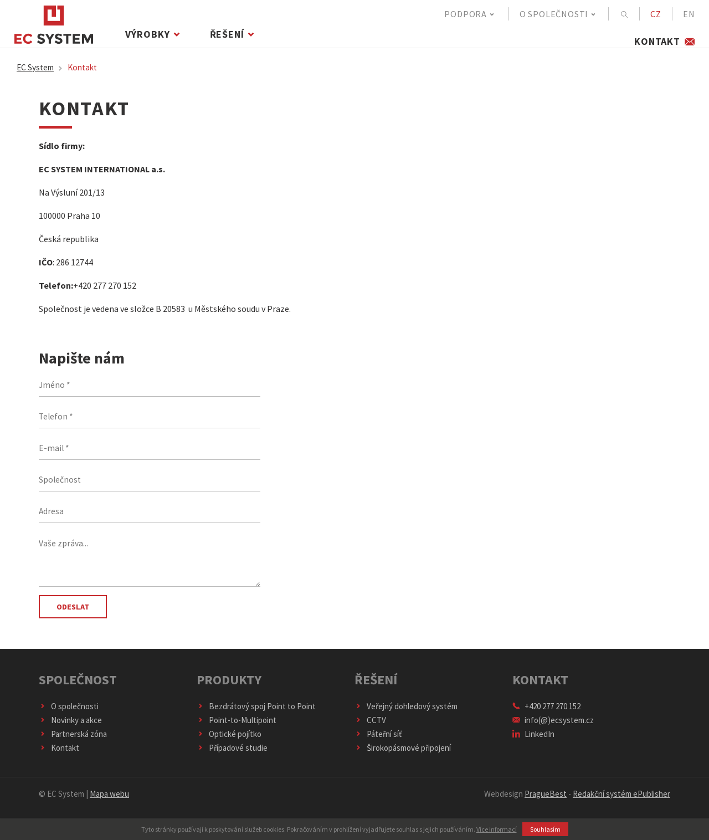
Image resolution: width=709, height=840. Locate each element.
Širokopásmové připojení (402, 755)
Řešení (235, 41)
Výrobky (155, 41)
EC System (42, 74)
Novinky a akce (70, 728)
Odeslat (74, 614)
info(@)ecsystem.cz (553, 728)
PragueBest (546, 801)
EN (689, 13)
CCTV (370, 728)
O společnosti (558, 13)
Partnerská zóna (73, 741)
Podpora (469, 13)
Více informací (496, 829)
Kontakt (664, 41)
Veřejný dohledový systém (406, 714)
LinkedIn (533, 741)
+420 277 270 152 (546, 714)
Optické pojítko (229, 741)
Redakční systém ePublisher (621, 801)
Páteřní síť (378, 741)
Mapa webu (109, 801)
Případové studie (232, 755)
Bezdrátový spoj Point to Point (256, 714)
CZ (655, 13)
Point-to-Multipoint (237, 728)
